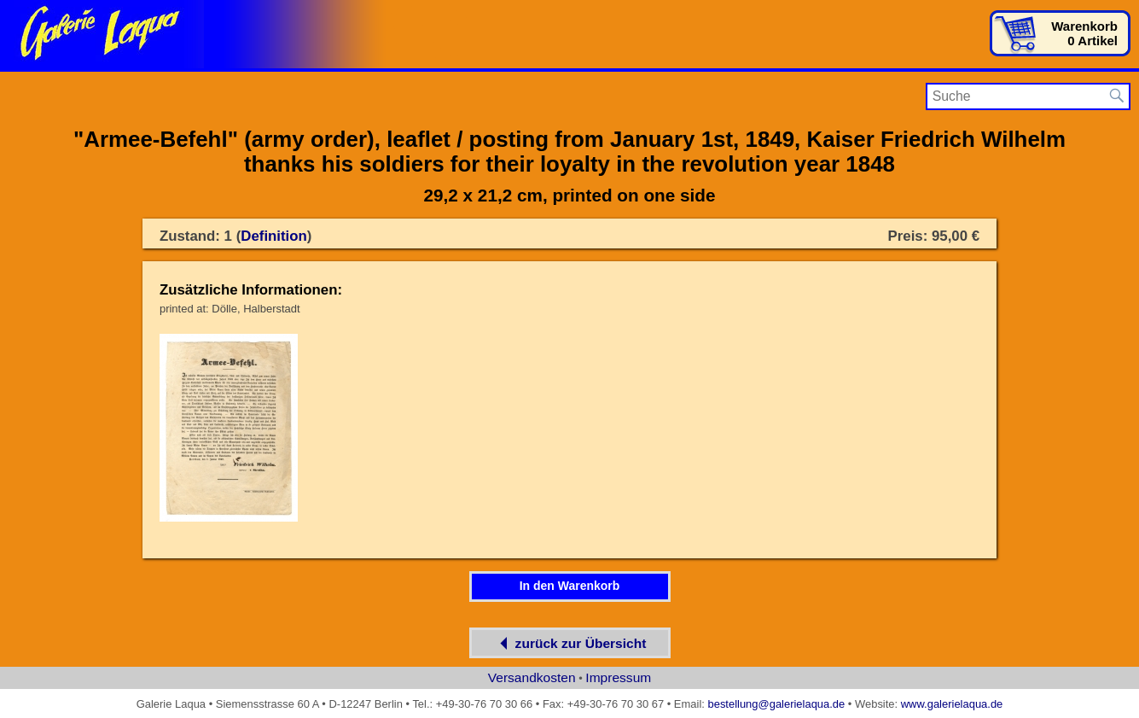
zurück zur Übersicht (570, 643)
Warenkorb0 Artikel (1084, 33)
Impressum (618, 677)
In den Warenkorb (570, 585)
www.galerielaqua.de (952, 704)
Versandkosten (532, 677)
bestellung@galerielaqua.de (776, 704)
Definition (274, 236)
